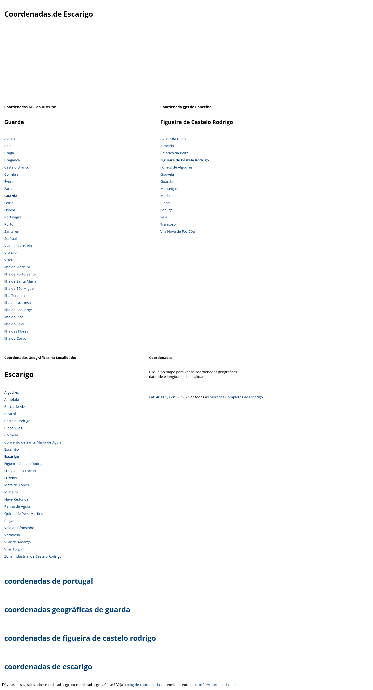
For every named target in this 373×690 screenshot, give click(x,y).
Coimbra (11, 174)
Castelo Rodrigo (17, 420)
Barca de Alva (15, 406)
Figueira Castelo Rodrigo (24, 463)
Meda (165, 195)
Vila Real (11, 252)
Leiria (8, 202)
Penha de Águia (17, 506)
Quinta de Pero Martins (23, 513)
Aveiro (9, 138)
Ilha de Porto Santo (20, 274)
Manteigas (168, 188)
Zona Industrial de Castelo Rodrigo (33, 556)
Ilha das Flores (16, 331)
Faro (8, 188)
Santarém (12, 231)
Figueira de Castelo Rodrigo (184, 160)
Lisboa (9, 209)
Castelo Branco (16, 167)
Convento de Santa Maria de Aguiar (33, 442)
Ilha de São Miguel (19, 288)
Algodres (11, 392)
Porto (9, 224)
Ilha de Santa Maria (20, 281)
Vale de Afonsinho (19, 527)
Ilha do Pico (14, 316)
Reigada (10, 520)
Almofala (11, 399)
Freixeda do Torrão (20, 470)
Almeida (167, 145)
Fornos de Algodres (176, 167)
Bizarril (10, 413)
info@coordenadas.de (217, 684)
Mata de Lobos (16, 485)
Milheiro (11, 492)
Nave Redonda (16, 499)
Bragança (12, 160)
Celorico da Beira (174, 152)
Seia (163, 217)
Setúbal (10, 238)
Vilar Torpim (14, 549)
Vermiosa (12, 534)
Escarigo (11, 456)
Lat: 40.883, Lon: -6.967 (168, 397)
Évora (9, 181)
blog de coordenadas (144, 684)
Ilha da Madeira (17, 267)
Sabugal (166, 209)
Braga (9, 152)
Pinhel (165, 202)
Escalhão (11, 449)
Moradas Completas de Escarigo (236, 397)
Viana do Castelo (18, 245)
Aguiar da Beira (173, 138)
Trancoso (168, 224)
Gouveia (167, 174)
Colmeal (11, 435)
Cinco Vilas (13, 427)
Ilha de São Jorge (18, 309)
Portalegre (13, 217)
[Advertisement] (186, 64)
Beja (7, 145)
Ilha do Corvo (15, 338)
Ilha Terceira (14, 295)
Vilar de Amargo (17, 542)
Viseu (8, 259)
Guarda (10, 195)
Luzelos (10, 477)
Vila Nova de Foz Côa (177, 231)
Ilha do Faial (14, 324)
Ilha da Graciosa (17, 302)
